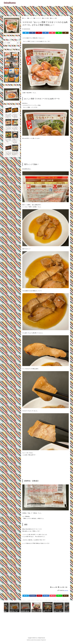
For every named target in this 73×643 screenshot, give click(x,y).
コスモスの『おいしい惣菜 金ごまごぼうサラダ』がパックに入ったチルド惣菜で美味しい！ (15, 141)
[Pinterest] (39, 33)
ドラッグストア (38, 18)
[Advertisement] (36, 10)
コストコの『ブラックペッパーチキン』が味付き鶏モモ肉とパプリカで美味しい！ (8, 128)
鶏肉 (66, 587)
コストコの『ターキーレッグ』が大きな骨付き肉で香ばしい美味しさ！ (8, 153)
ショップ (30, 18)
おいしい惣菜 (54, 18)
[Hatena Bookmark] (45, 33)
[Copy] (65, 33)
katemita (66, 590)
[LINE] (59, 33)
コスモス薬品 (46, 18)
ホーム (25, 18)
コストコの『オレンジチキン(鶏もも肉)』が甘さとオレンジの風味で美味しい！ (15, 116)
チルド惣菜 (62, 587)
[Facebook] (32, 33)
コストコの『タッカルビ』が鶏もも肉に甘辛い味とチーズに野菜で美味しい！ (15, 128)
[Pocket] (52, 33)
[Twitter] (25, 33)
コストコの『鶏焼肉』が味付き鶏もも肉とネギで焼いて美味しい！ (8, 140)
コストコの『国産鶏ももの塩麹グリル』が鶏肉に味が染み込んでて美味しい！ (8, 116)
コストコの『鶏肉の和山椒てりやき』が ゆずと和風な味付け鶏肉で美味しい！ (15, 153)
